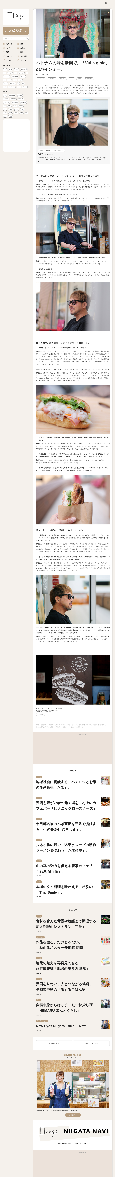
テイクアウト (24, 69)
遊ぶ (21, 52)
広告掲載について (54, 1043)
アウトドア (22, 76)
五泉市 (22, 109)
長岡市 (10, 112)
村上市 (10, 109)
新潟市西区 (19, 95)
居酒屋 (5, 86)
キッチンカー (12, 86)
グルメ (5, 69)
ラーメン (25, 86)
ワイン (20, 79)
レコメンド (24, 60)
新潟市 (5, 95)
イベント (5, 83)
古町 (4, 105)
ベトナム (71, 79)
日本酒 (14, 79)
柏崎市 (21, 112)
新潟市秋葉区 (15, 102)
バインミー (62, 79)
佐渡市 (10, 116)
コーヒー (10, 73)
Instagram (40, 714)
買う (7, 52)
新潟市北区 (20, 98)
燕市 (26, 112)
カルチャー (9, 56)
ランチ (10, 69)
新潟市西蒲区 (23, 102)
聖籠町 (14, 105)
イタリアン (12, 83)
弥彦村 (9, 105)
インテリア (21, 73)
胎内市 (5, 109)
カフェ (22, 48)
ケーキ (18, 86)
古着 (15, 73)
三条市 (5, 112)
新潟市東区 (6, 98)
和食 (18, 83)
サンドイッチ (40, 79)
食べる (8, 48)
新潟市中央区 (12, 95)
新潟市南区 (13, 98)
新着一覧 (9, 44)
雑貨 (23, 83)
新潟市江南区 (6, 102)
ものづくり (24, 56)
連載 (21, 44)
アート (9, 79)
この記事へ (72, 1115)
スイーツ (16, 69)
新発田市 (21, 105)
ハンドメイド (6, 76)
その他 (8, 60)
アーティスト (15, 76)
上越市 (5, 116)
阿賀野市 (16, 109)
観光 (4, 79)
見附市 (15, 112)
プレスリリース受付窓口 (91, 1043)
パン (4, 73)
